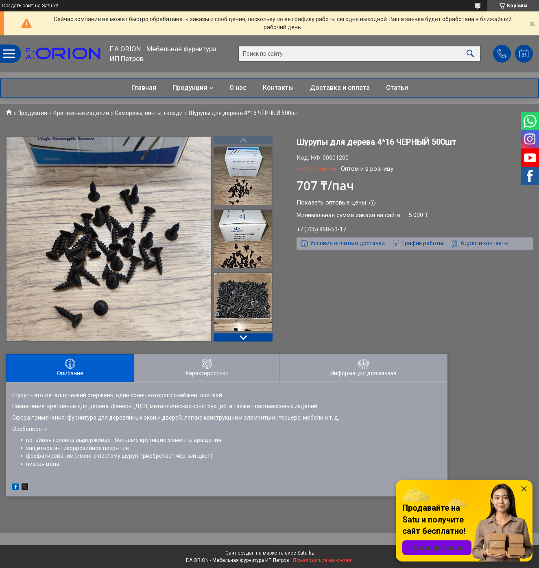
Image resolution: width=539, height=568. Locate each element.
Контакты (278, 87)
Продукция (189, 87)
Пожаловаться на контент (323, 560)
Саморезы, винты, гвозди (149, 113)
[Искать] (470, 53)
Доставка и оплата (340, 87)
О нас (238, 87)
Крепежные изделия (81, 113)
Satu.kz (305, 553)
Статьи (397, 87)
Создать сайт (17, 6)
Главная (143, 87)
